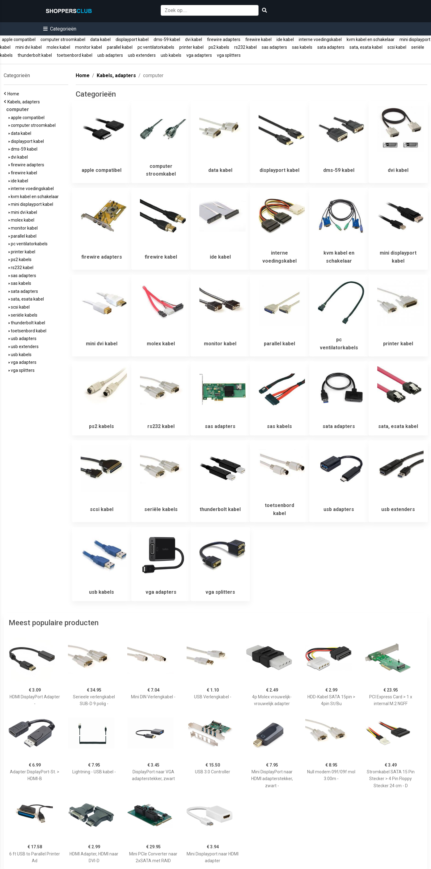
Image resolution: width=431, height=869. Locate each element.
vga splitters (229, 55)
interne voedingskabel (320, 39)
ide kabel (285, 39)
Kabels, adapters (24, 101)
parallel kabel (119, 47)
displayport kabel (132, 39)
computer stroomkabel (63, 39)
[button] (59, 29)
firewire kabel (258, 39)
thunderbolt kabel (35, 55)
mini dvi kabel (29, 47)
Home (14, 93)
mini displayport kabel (31, 204)
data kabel (100, 39)
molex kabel (58, 47)
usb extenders (142, 55)
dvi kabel (193, 39)
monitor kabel (88, 47)
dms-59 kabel (167, 39)
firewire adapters (223, 39)
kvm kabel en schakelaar (370, 39)
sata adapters (330, 47)
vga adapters (199, 55)
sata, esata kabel (366, 47)
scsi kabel (397, 47)
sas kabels (302, 47)
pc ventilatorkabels (156, 47)
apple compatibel (18, 39)
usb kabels (171, 55)
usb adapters (110, 55)
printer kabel (191, 47)
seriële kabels (23, 315)
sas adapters (274, 47)
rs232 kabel (245, 47)
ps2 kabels (219, 47)
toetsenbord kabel (74, 55)
